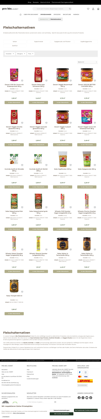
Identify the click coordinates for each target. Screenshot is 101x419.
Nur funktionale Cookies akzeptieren (86, 410)
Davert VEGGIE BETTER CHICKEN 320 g (86, 85)
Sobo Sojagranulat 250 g (87, 169)
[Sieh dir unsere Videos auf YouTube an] (87, 397)
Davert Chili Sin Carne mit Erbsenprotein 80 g (14, 85)
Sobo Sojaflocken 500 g (62, 169)
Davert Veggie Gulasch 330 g (62, 127)
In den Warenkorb (14, 102)
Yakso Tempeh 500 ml (14, 296)
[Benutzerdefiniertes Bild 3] (82, 376)
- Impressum (5, 416)
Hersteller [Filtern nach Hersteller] (10, 53)
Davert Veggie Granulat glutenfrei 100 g (38, 127)
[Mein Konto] (93, 8)
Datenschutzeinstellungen (61, 410)
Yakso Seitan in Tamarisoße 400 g (86, 254)
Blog (29, 2)
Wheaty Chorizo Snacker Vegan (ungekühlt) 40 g (87, 212)
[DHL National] (85, 381)
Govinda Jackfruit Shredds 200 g (14, 170)
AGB (28, 369)
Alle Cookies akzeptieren (61, 414)
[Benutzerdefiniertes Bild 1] (79, 372)
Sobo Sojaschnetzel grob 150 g (38, 212)
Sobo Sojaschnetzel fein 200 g (14, 212)
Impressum (30, 372)
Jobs (3, 374)
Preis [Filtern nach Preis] (30, 53)
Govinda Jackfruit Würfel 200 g (38, 170)
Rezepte (36, 2)
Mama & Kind (45, 2)
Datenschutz (30, 374)
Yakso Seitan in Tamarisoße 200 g (62, 254)
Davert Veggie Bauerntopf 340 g (62, 85)
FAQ (28, 376)
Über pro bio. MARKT (7, 372)
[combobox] (50, 8)
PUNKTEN (55, 377)
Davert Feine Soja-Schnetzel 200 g (38, 85)
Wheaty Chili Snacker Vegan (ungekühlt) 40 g (62, 212)
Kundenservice (6, 380)
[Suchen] (70, 8)
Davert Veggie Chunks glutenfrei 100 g (14, 127)
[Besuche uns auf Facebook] (79, 397)
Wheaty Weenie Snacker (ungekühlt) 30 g (38, 254)
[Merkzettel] (88, 8)
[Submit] (55, 402)
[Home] (22, 14)
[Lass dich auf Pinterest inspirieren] (90, 397)
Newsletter (5, 369)
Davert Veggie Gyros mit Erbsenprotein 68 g (87, 127)
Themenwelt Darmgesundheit (62, 2)
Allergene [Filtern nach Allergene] (21, 53)
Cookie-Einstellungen (33, 378)
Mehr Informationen (19, 413)
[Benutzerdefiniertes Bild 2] (85, 372)
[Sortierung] (87, 62)
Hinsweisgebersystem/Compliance (11, 385)
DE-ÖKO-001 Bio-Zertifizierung (10, 382)
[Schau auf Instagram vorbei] (83, 397)
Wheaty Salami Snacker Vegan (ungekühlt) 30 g (14, 254)
